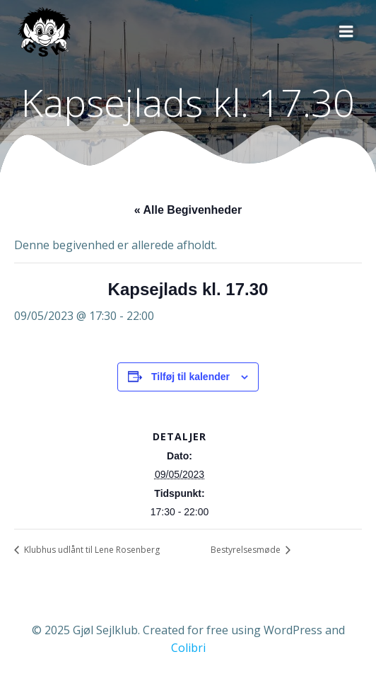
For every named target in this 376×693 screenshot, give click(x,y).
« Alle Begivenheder (188, 210)
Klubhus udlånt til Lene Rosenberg (91, 550)
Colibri (188, 647)
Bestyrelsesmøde (247, 550)
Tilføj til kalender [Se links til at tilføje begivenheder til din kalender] (190, 376)
